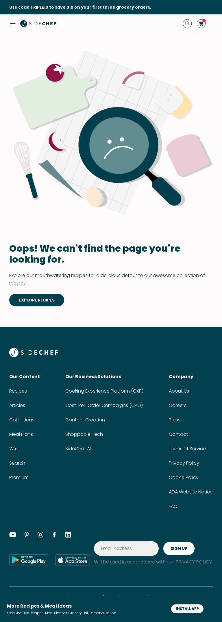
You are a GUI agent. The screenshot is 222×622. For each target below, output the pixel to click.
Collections (21, 419)
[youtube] (12, 535)
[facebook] (54, 535)
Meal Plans (21, 434)
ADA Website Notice (191, 492)
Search (17, 463)
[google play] (28, 560)
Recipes (18, 391)
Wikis (14, 448)
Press (174, 419)
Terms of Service (187, 448)
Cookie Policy (184, 477)
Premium (19, 477)
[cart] (201, 23)
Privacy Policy (184, 463)
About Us (179, 391)
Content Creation (85, 419)
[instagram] (40, 535)
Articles (17, 405)
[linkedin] (68, 535)
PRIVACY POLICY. (194, 562)
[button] (12, 23)
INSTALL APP (187, 608)
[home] (38, 23)
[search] (187, 23)
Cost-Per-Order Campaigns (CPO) (104, 405)
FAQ (173, 506)
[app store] (72, 560)
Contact (178, 434)
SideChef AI (78, 448)
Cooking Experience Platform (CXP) (104, 391)
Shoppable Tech (84, 434)
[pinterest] (26, 535)
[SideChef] (33, 355)
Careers (177, 405)
